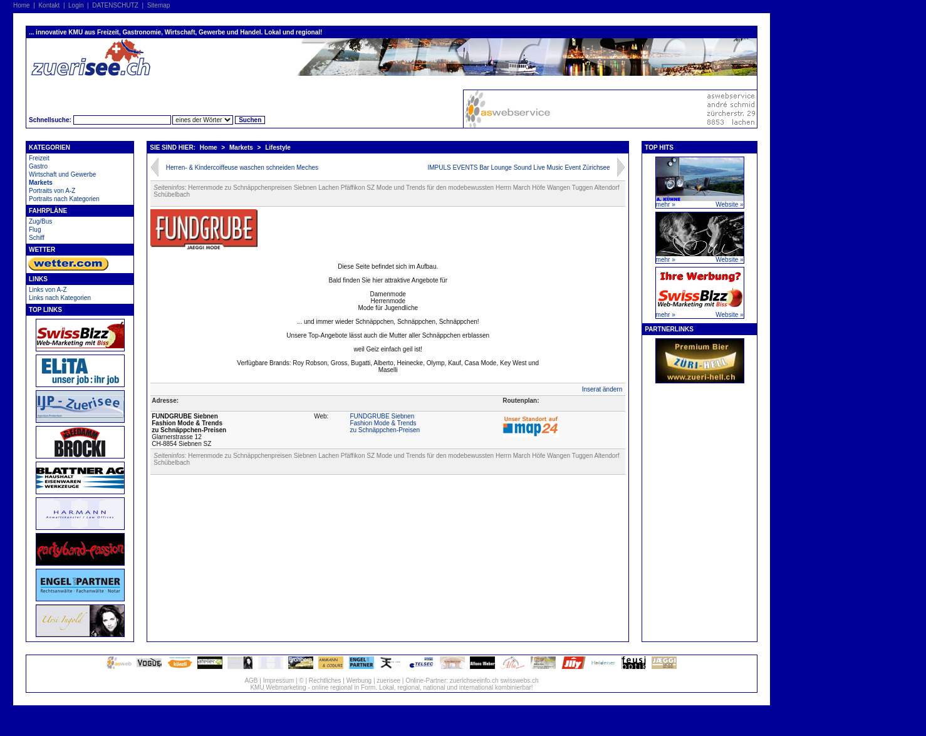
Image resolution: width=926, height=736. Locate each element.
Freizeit (39, 158)
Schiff (36, 237)
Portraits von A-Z (52, 190)
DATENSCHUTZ (115, 5)
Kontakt (49, 5)
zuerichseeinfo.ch (474, 680)
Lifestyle (278, 147)
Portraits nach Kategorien (64, 198)
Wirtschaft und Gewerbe (62, 174)
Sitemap (158, 5)
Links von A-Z (48, 289)
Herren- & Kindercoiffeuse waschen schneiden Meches (242, 167)
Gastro (38, 166)
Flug (35, 229)
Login (75, 5)
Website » (729, 204)
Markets (41, 182)
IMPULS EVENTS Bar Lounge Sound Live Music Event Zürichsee (518, 167)
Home (21, 5)
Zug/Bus (40, 221)
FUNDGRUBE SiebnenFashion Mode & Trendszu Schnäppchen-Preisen (385, 423)
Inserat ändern (602, 389)
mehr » (665, 204)
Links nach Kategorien (60, 297)
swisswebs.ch (519, 680)
